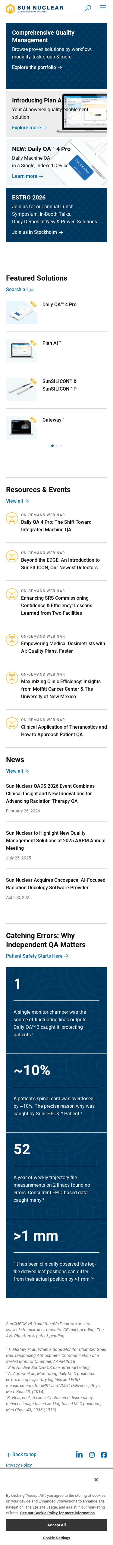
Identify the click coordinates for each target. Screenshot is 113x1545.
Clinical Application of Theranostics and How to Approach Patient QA (64, 730)
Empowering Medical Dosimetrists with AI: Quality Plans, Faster (63, 647)
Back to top (24, 1454)
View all (14, 501)
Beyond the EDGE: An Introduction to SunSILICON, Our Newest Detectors (60, 563)
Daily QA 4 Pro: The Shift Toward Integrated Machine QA (56, 525)
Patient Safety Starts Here (34, 956)
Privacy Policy (19, 1465)
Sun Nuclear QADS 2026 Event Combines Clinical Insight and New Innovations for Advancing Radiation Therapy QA (50, 793)
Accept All (56, 1525)
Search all (17, 289)
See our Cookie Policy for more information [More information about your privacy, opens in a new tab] (57, 1513)
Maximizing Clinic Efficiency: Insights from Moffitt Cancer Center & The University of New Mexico (61, 689)
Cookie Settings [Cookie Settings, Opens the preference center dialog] (57, 1538)
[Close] (96, 1479)
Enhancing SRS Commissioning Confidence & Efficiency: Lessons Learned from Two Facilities (56, 605)
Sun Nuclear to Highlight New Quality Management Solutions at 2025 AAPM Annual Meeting (55, 840)
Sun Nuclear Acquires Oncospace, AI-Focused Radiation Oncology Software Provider (55, 883)
